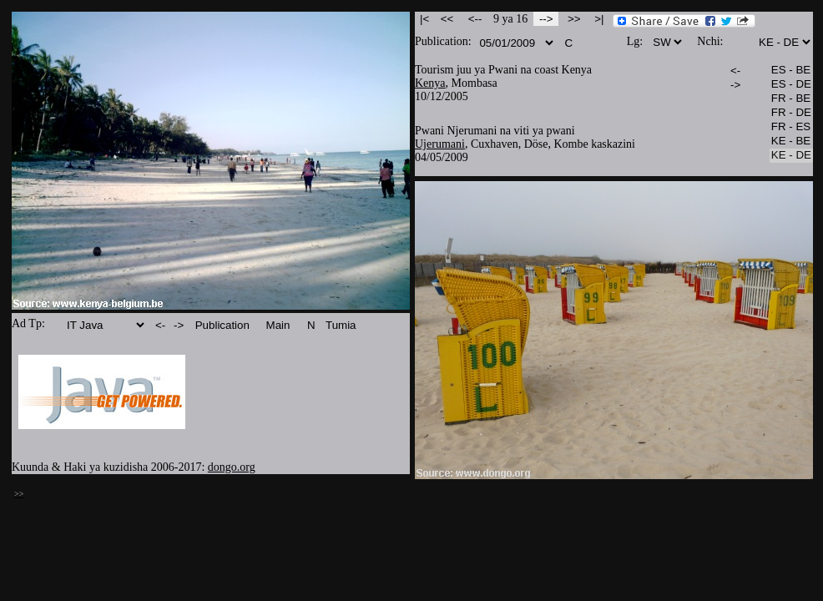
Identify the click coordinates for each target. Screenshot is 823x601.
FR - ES (791, 127)
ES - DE (791, 85)
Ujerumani (440, 144)
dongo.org (231, 467)
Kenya (430, 83)
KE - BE (791, 141)
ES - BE (791, 70)
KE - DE (791, 156)
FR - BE (791, 99)
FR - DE (791, 113)
